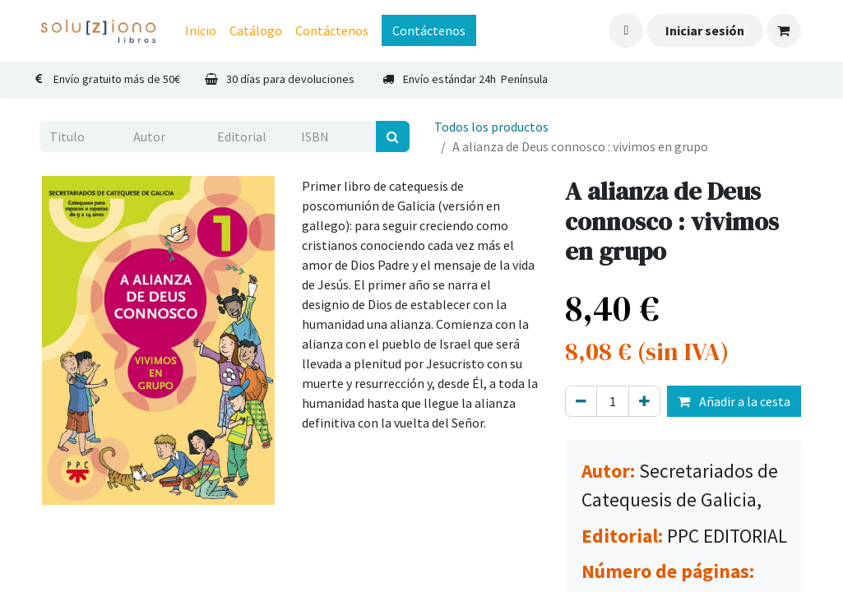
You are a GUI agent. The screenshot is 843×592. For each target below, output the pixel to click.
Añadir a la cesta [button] (734, 401)
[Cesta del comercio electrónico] (784, 30)
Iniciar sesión (704, 30)
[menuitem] (200, 30)
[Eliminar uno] (581, 401)
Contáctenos (429, 30)
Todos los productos (491, 126)
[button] (626, 30)
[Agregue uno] (644, 401)
